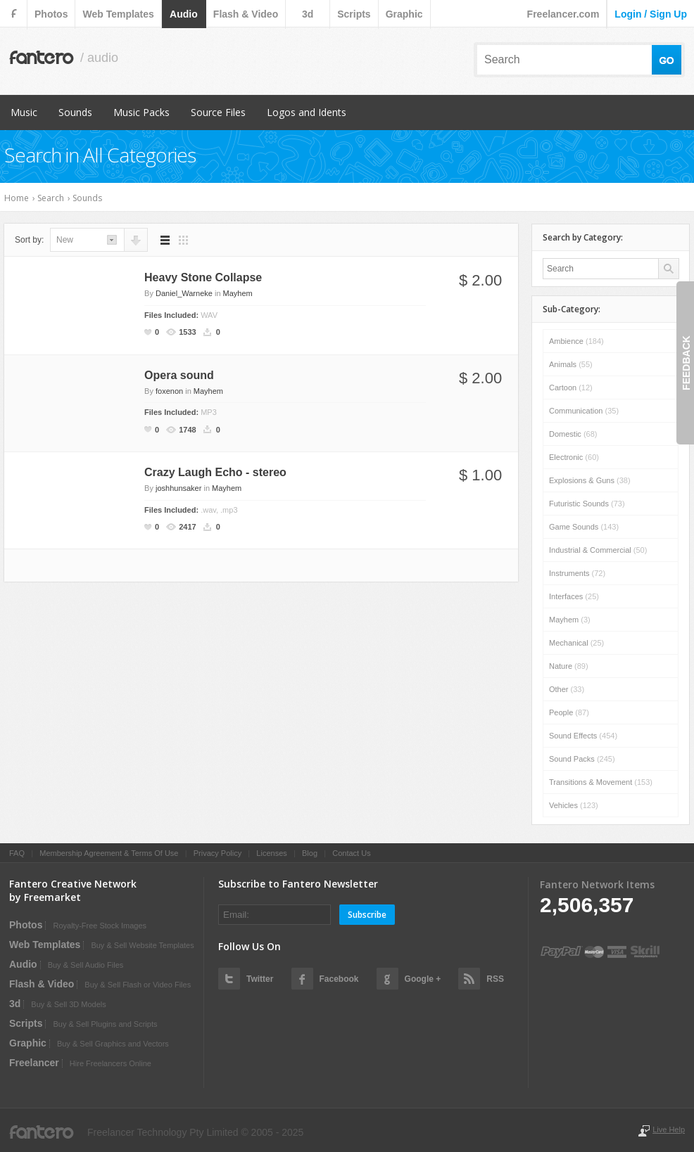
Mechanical (576, 643)
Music (24, 112)
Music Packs (141, 112)
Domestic (573, 434)
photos (51, 14)
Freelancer (34, 1062)
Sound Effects (583, 735)
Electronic (574, 457)
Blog (309, 853)
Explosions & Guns (590, 480)
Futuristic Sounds (587, 503)
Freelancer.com (563, 14)
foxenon (169, 391)
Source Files (218, 112)
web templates (117, 14)
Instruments (577, 573)
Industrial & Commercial (598, 550)
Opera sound (179, 375)
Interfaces (574, 596)
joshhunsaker (178, 488)
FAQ (17, 853)
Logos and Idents (306, 112)
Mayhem (238, 293)
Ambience (576, 341)
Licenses (271, 853)
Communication (584, 411)
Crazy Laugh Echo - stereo (215, 472)
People (569, 712)
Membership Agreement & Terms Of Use (108, 853)
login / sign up (650, 14)
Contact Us (351, 853)
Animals (571, 364)
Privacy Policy (217, 853)
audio (184, 14)
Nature (568, 666)
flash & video (245, 14)
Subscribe (367, 915)
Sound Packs (582, 759)
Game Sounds (584, 527)
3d (307, 14)
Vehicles (573, 805)
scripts (353, 14)
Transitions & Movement (600, 782)
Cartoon (571, 387)
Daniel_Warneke (184, 293)
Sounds (75, 112)
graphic (404, 14)
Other (566, 689)
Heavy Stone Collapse (203, 277)
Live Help (668, 1129)
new (64, 240)
